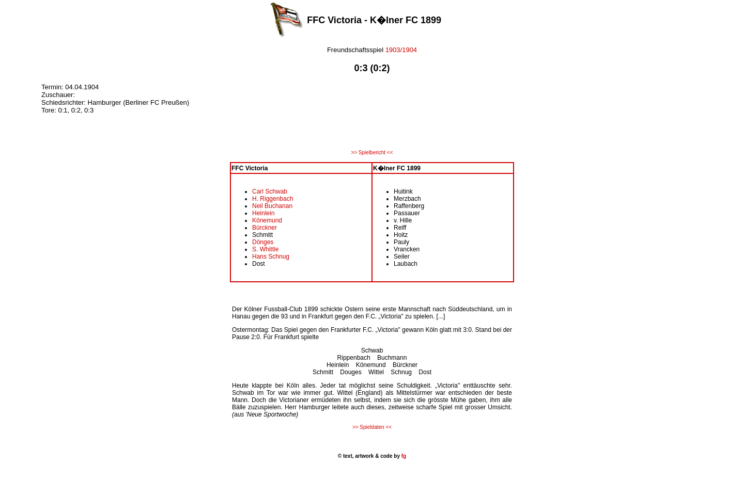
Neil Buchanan (272, 206)
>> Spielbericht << (372, 152)
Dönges (262, 242)
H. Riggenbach (272, 198)
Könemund (267, 220)
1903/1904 (401, 50)
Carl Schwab (269, 191)
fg (403, 456)
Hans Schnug (270, 256)
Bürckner (264, 227)
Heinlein (263, 213)
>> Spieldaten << (372, 427)
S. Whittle (265, 249)
